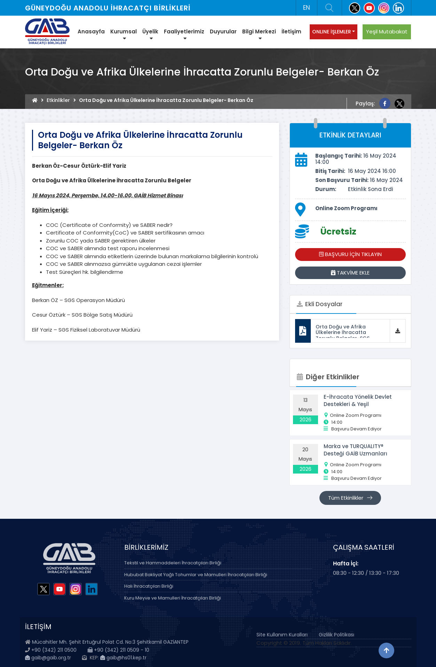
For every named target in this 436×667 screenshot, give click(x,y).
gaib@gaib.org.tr (48, 657)
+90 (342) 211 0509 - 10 (118, 649)
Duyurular (223, 31)
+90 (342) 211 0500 (54, 649)
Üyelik (150, 34)
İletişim (291, 31)
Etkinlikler (58, 100)
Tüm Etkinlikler (350, 497)
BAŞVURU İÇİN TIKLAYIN (350, 254)
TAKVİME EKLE (350, 272)
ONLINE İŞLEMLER (331, 31)
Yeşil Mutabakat (386, 31)
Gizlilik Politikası (336, 634)
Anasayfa (91, 31)
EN (306, 7)
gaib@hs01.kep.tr (123, 657)
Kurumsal (123, 34)
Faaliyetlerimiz (184, 34)
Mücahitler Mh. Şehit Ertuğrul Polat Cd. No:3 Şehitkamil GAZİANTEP (110, 641)
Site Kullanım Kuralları (282, 634)
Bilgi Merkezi (259, 34)
